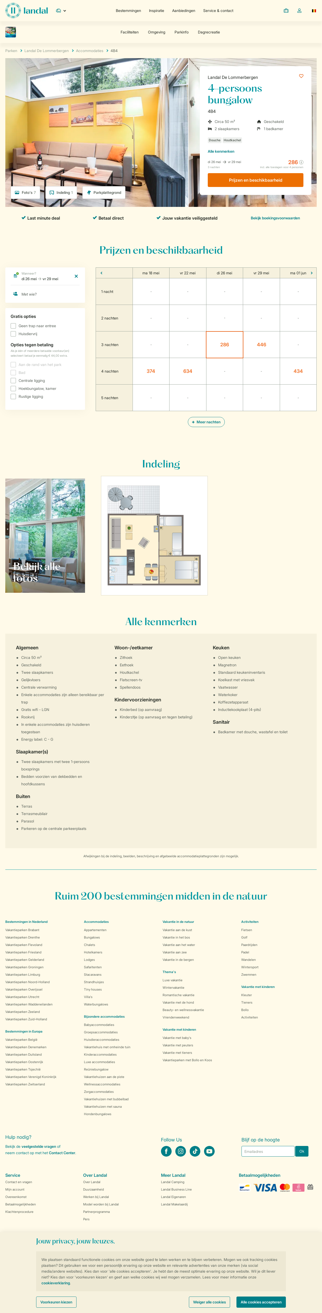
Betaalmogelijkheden (20, 1204)
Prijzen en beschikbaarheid (255, 180)
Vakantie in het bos (176, 937)
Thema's (169, 972)
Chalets (89, 945)
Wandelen (248, 960)
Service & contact (218, 10)
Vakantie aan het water (179, 945)
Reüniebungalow (96, 1069)
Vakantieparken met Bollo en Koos (187, 1060)
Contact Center (62, 1152)
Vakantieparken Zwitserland (25, 1084)
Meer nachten (206, 422)
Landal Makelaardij (174, 1204)
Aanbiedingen (183, 10)
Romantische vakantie (178, 995)
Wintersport (250, 967)
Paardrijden (249, 945)
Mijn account (14, 1189)
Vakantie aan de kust (177, 930)
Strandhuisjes (94, 982)
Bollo (245, 1010)
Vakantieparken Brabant (22, 930)
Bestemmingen (128, 10)
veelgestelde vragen (39, 1146)
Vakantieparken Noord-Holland (27, 982)
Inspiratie (156, 10)
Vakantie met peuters (178, 1045)
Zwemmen (248, 975)
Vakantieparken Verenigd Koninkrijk (30, 1077)
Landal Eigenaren (173, 1197)
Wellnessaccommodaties (102, 1084)
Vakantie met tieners (177, 1053)
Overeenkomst (16, 1197)
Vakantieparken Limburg (22, 975)
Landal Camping (172, 1182)
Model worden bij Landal (101, 1204)
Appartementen (95, 930)
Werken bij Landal (96, 1197)
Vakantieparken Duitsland (23, 1054)
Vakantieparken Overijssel (24, 989)
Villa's (88, 997)
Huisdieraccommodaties (101, 1040)
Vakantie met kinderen (179, 1029)
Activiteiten (249, 1017)
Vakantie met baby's (177, 1038)
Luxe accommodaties (99, 1062)
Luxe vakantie (173, 980)
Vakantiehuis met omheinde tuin (107, 1047)
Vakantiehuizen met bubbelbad (106, 1099)
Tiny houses (93, 989)
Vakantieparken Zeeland (22, 1012)
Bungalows (92, 937)
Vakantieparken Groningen (24, 967)
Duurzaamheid (93, 1189)
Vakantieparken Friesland (23, 952)
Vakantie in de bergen (178, 960)
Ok (301, 1151)
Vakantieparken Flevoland (23, 945)
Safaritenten (93, 967)
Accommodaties (96, 922)
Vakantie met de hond (178, 1002)
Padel (245, 952)
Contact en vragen (18, 1182)
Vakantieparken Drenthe (22, 937)
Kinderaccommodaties (100, 1054)
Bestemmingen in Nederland (26, 922)
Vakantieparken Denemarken (25, 1047)
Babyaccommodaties (99, 1025)
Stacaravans (92, 975)
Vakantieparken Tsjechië (23, 1069)
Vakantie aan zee (175, 952)
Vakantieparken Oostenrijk (24, 1062)
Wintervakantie (173, 988)
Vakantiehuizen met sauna (103, 1107)
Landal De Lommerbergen (233, 77)
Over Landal (91, 1182)
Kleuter (246, 995)
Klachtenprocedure (19, 1212)
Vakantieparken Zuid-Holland (26, 1019)
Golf (244, 937)
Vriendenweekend (176, 1017)
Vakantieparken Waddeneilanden (29, 1004)
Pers (86, 1219)
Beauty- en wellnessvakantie (183, 1010)
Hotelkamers (93, 952)
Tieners (246, 1002)
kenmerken (221, 151)
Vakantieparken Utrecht (22, 997)
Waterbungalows (96, 1004)
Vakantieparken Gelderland (24, 960)
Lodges (89, 960)
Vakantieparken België (21, 1040)
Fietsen (246, 930)
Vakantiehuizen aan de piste (104, 1077)
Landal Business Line (176, 1189)
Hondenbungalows (97, 1114)
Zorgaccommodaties (99, 1092)
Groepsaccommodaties (101, 1032)
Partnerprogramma (96, 1212)
